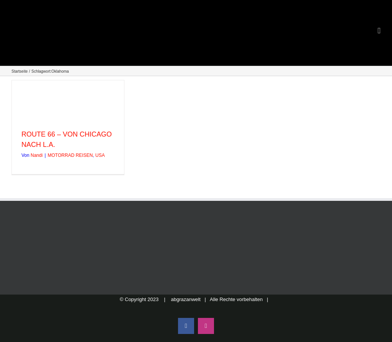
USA (100, 155)
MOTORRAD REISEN (70, 155)
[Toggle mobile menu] (379, 31)
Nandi (36, 155)
